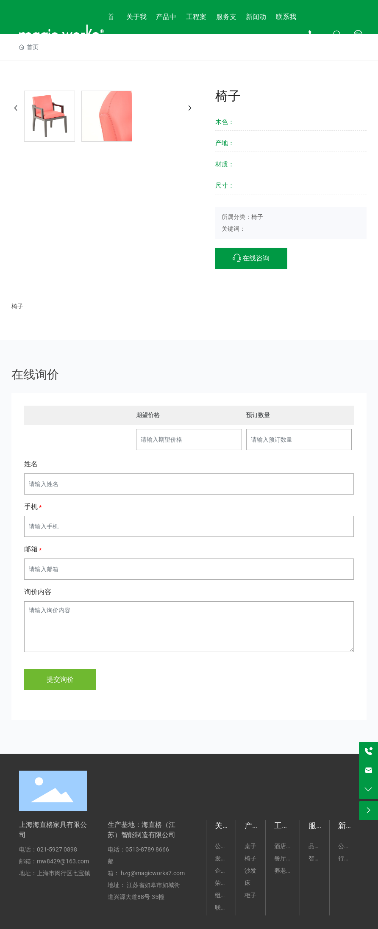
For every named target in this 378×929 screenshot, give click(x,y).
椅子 (257, 216)
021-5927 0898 (57, 849)
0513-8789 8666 (147, 849)
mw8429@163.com (63, 861)
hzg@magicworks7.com (153, 873)
